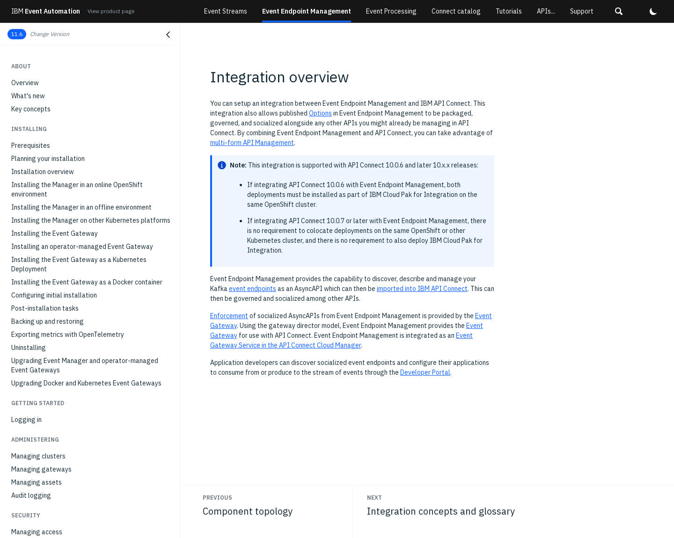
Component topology (42, 191)
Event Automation (45, 11)
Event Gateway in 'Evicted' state (59, 454)
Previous (217, 497)
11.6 (16, 33)
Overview (25, 152)
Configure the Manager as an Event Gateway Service (88, 254)
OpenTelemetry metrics (45, 339)
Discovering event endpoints (52, 67)
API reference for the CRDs (51, 326)
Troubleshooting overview (49, 389)
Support (581, 11)
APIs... (546, 11)
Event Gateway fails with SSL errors (64, 506)
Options (320, 113)
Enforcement (229, 316)
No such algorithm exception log (58, 441)
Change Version (49, 33)
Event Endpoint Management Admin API (69, 352)
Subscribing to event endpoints (56, 80)
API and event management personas (66, 178)
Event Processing (391, 11)
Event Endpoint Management (306, 11)
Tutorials (509, 11)
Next (374, 497)
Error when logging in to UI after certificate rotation (87, 520)
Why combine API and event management (71, 165)
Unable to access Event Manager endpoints (74, 467)
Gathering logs (33, 402)
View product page (111, 11)
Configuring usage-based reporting (63, 493)
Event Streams (225, 11)
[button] (618, 11)
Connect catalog (456, 11)
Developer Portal (425, 372)
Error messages (34, 428)
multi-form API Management (252, 142)
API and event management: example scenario (79, 289)
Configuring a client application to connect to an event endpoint (90, 111)
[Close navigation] (168, 35)
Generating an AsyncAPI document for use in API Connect (82, 272)
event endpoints (252, 288)
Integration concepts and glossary (62, 241)
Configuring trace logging (49, 415)
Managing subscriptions (46, 93)
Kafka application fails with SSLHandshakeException (88, 480)
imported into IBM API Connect (422, 288)
